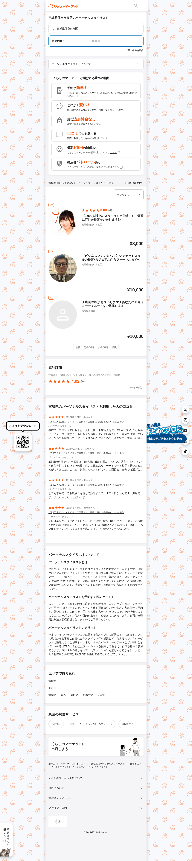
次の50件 (103, 347)
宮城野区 (88, 694)
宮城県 (52, 681)
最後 (114, 347)
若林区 (102, 694)
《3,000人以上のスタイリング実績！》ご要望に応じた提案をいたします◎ (86, 421)
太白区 (74, 694)
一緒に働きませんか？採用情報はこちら (6, 837)
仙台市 (52, 687)
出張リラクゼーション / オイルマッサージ (91, 724)
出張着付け (127, 724)
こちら (115, 152)
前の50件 (89, 347)
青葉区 (52, 694)
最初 (77, 347)
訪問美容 (56, 724)
